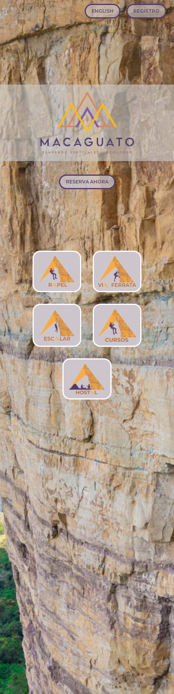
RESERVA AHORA (87, 182)
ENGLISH (102, 11)
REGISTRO (146, 11)
